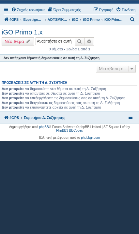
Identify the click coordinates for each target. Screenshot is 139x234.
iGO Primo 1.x (22, 32)
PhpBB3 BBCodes (69, 130)
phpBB (44, 127)
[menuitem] (28, 10)
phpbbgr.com (90, 137)
